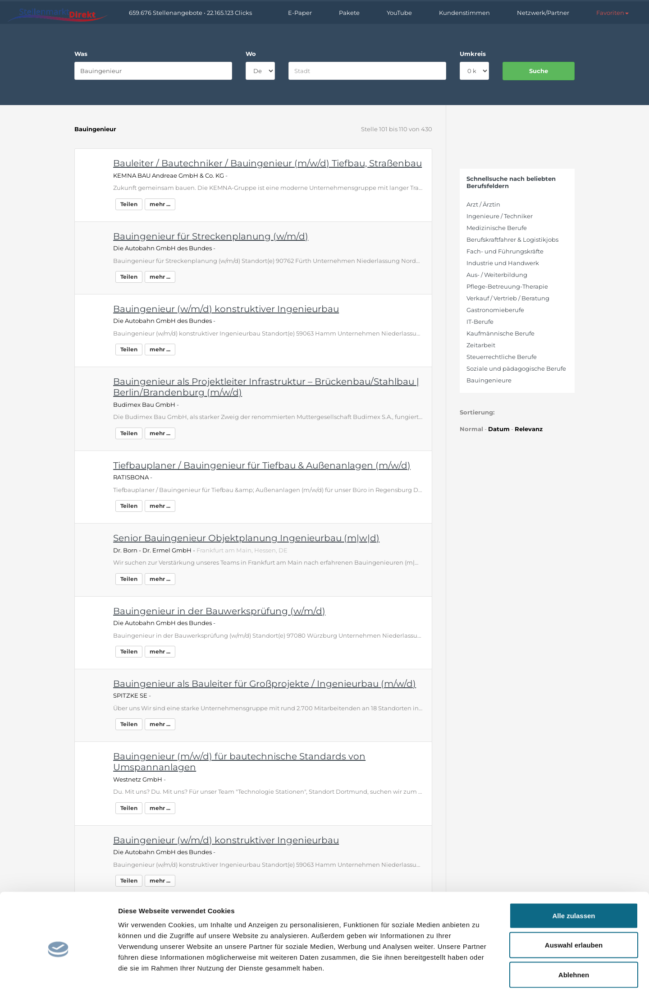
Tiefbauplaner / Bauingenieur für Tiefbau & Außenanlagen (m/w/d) (262, 465)
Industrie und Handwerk (502, 263)
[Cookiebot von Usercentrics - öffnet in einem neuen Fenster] (58, 971)
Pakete (349, 12)
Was (80, 53)
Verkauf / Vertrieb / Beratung (507, 298)
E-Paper (300, 12)
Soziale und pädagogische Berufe (516, 368)
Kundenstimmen (464, 12)
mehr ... (160, 204)
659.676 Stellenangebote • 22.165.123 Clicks (190, 12)
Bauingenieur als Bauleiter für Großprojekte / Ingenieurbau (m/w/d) (264, 683)
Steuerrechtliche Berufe (501, 356)
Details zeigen (479, 971)
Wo (251, 53)
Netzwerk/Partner (543, 12)
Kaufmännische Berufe (500, 333)
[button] (612, 12)
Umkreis (473, 53)
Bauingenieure (489, 380)
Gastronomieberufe (495, 309)
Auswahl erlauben (574, 900)
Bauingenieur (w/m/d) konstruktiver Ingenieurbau (226, 309)
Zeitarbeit (480, 345)
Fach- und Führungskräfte (505, 251)
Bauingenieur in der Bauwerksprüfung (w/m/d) (219, 611)
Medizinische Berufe (496, 227)
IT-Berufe (480, 321)
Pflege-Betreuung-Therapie (507, 286)
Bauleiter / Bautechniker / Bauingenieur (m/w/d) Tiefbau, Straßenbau (267, 163)
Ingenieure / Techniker (499, 216)
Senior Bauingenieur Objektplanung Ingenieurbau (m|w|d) (246, 538)
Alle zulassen (573, 870)
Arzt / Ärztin (483, 204)
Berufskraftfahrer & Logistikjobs (512, 239)
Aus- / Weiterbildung (496, 274)
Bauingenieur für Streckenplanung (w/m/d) (210, 236)
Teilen (128, 204)
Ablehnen (573, 930)
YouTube (399, 12)
